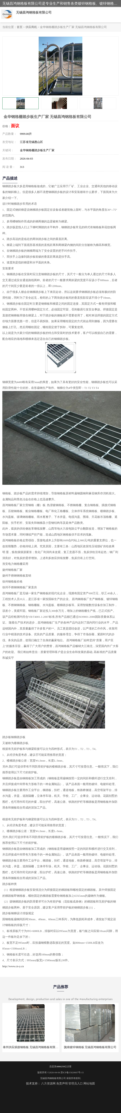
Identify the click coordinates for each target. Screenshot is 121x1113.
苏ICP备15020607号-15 (72, 1072)
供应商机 (31, 27)
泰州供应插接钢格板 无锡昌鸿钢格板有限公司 (32, 1047)
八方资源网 (48, 1083)
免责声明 (62, 1083)
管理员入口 (75, 1083)
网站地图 (89, 1083)
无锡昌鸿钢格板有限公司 (53, 1078)
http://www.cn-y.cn (13, 966)
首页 (19, 27)
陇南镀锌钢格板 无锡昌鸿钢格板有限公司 (90, 1047)
